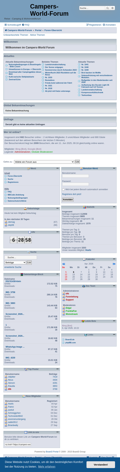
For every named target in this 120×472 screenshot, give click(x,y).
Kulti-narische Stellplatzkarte (21, 77)
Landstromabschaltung (55, 64)
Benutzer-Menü (89, 168)
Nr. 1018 (48, 88)
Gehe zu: (8, 161)
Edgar (69, 308)
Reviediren (50, 80)
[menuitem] (25, 24)
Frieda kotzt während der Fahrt (58, 83)
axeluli (11, 410)
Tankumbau (86, 95)
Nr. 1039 (84, 70)
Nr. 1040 (84, 67)
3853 (55, 386)
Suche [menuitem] (10, 179)
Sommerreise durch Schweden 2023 (61, 70)
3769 (55, 389)
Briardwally (13, 425)
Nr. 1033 (48, 77)
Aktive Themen (37, 35)
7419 (55, 377)
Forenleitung (72, 297)
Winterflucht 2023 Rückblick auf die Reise (60, 74)
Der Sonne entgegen (54, 67)
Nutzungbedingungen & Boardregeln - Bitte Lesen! (25, 65)
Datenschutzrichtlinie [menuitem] (17, 201)
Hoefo (11, 404)
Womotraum (72, 314)
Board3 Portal (52, 452)
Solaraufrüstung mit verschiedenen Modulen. (96, 76)
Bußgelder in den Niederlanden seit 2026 (96, 81)
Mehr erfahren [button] (46, 466)
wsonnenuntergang (16, 419)
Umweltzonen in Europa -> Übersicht (25, 69)
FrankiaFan (71, 311)
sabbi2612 (12, 422)
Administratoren (22, 152)
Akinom (11, 383)
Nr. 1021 (48, 86)
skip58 (11, 225)
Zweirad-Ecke (15, 79)
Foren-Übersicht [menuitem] (15, 176)
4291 (55, 383)
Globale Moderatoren (42, 152)
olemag (11, 222)
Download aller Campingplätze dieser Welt (25, 73)
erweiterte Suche (12, 267)
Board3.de (70, 339)
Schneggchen (14, 413)
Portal (38, 30)
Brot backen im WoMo (91, 73)
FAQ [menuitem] (9, 192)
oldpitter (11, 377)
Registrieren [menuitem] (13, 182)
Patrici (11, 407)
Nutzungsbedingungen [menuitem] (18, 198)
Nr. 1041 (84, 64)
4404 (55, 380)
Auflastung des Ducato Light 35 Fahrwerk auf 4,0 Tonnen (95, 86)
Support (70, 300)
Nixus (10, 380)
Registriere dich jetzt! (71, 194)
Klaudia (11, 386)
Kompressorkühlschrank (92, 92)
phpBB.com (70, 343)
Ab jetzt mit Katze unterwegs (57, 91)
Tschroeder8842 (15, 416)
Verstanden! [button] (101, 464)
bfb (9, 389)
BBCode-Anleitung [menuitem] (16, 195)
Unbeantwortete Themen (15, 35)
